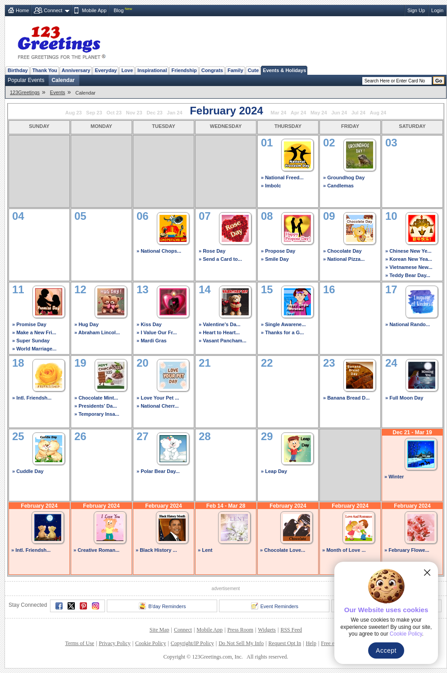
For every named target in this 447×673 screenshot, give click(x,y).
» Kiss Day (149, 324)
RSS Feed (291, 630)
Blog (118, 10)
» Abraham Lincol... (97, 332)
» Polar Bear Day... (158, 471)
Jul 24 (358, 112)
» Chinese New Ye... (408, 251)
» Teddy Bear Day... (407, 275)
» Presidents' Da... (95, 406)
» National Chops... (159, 251)
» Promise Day (29, 324)
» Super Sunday (31, 340)
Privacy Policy (114, 643)
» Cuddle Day (28, 471)
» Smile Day (275, 259)
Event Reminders (274, 605)
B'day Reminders (162, 605)
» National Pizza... (344, 259)
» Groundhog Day (344, 177)
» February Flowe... (406, 550)
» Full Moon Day (404, 397)
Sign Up (416, 10)
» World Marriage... (34, 348)
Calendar (62, 80)
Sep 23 (94, 112)
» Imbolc (271, 185)
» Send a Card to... (220, 259)
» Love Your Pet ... (158, 397)
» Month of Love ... (344, 550)
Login (437, 10)
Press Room (240, 630)
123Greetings (25, 92)
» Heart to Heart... (219, 332)
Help (311, 643)
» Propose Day (278, 251)
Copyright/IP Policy (192, 643)
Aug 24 (378, 112)
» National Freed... (282, 177)
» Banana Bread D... (346, 397)
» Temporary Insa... (96, 414)
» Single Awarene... (283, 324)
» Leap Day (274, 471)
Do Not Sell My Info (241, 643)
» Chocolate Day (342, 251)
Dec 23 (154, 112)
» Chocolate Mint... (96, 397)
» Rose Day (212, 251)
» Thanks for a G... (282, 332)
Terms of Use (79, 643)
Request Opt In (285, 643)
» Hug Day (86, 324)
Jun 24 (339, 112)
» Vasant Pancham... (222, 340)
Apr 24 (298, 112)
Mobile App (94, 10)
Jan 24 (174, 112)
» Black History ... (156, 550)
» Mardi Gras (152, 340)
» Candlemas (338, 185)
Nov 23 (134, 112)
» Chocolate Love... (282, 550)
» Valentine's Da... (220, 324)
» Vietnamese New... (409, 267)
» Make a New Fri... (34, 332)
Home (22, 10)
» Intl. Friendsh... (31, 397)
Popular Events (26, 80)
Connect (53, 10)
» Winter (394, 476)
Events (57, 92)
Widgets (267, 630)
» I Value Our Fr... (157, 332)
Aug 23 (73, 112)
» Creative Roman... (96, 550)
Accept (386, 650)
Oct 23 (114, 112)
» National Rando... (407, 324)
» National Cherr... (158, 406)
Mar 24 (279, 112)
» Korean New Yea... (408, 259)
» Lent (205, 550)
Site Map (159, 630)
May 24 (318, 112)
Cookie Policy (150, 643)
